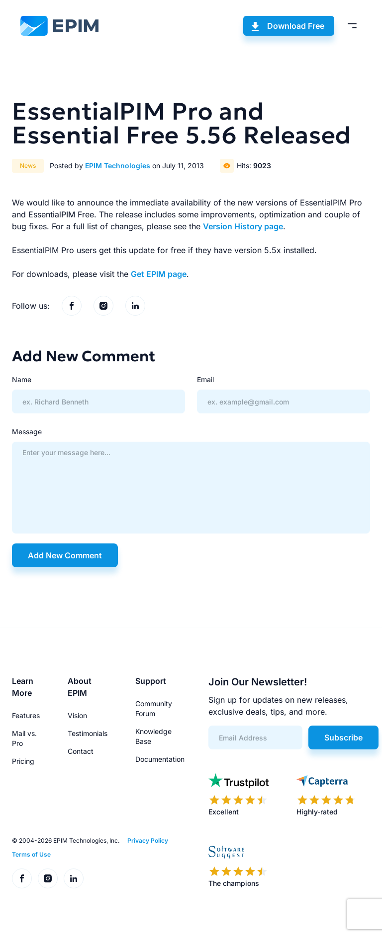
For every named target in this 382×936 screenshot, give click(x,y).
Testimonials (87, 733)
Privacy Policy (147, 840)
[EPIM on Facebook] (72, 306)
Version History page (243, 226)
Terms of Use (31, 854)
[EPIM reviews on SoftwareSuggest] (238, 866)
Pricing (23, 761)
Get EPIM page (159, 274)
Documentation (160, 759)
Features (26, 715)
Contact (81, 751)
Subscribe (343, 737)
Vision (77, 715)
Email (205, 379)
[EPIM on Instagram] (103, 306)
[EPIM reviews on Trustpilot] (238, 795)
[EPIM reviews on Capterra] (326, 795)
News (28, 165)
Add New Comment (65, 555)
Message (27, 431)
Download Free (295, 26)
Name (21, 379)
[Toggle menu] (352, 26)
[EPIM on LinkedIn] (135, 306)
